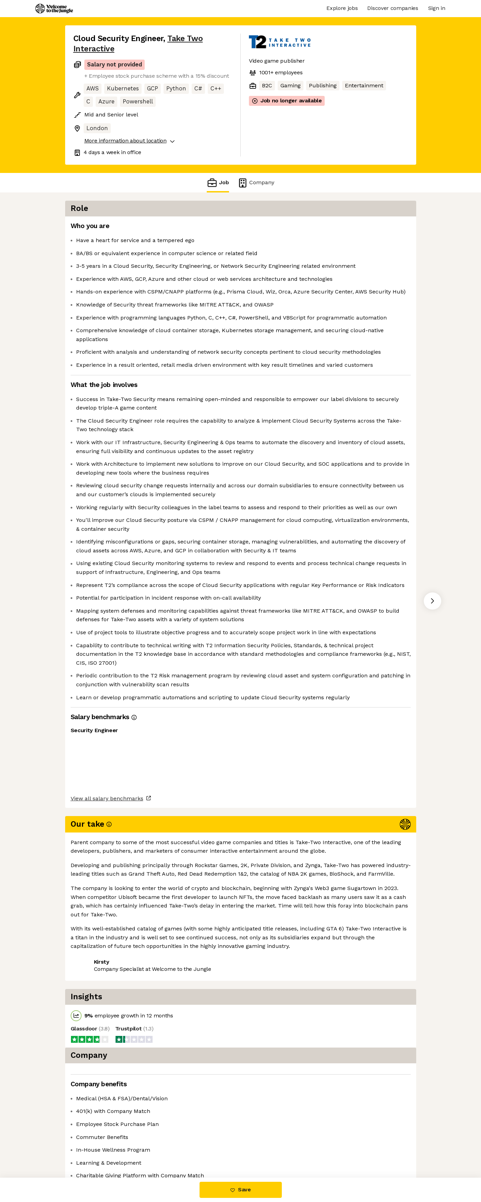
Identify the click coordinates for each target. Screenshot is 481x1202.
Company (255, 182)
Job (218, 182)
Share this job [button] (92, 1149)
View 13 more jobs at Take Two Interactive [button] (176, 1149)
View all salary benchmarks (107, 1122)
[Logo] (54, 8)
